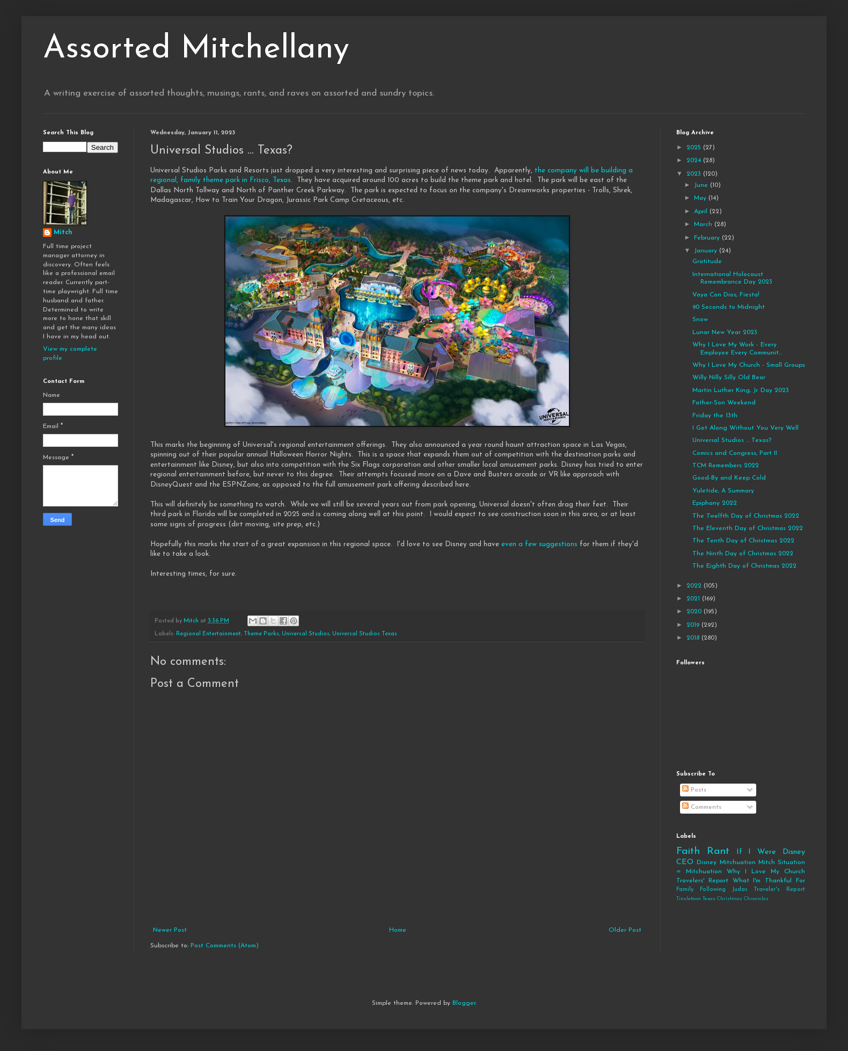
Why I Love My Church (766, 871)
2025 (694, 147)
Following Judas (724, 890)
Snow (700, 319)
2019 (693, 625)
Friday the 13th (714, 415)
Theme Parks (261, 634)
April (702, 211)
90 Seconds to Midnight (728, 307)
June (702, 185)
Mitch (63, 232)
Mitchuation (738, 862)
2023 (694, 174)
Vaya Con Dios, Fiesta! (725, 295)
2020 (695, 611)
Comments (701, 807)
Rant (718, 851)
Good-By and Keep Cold (729, 478)
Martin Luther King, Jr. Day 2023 (740, 390)
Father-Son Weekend (724, 403)
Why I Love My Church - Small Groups (748, 365)
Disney (707, 862)
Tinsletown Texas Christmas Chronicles (722, 898)
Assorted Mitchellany (196, 49)
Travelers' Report (702, 881)
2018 (693, 638)
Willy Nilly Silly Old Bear (728, 377)
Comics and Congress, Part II (734, 453)
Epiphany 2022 (714, 503)
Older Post (625, 930)
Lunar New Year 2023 (724, 332)
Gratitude (707, 261)
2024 (694, 160)
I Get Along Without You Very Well (745, 428)
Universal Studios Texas (364, 634)
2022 (695, 586)
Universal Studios (306, 634)
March (704, 224)
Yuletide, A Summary (723, 491)
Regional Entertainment (208, 634)
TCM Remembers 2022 (725, 465)
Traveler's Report (779, 890)
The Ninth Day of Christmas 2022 (742, 553)
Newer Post (170, 930)
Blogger (464, 1003)
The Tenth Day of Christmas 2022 (743, 541)
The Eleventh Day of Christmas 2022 (747, 528)
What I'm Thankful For (769, 881)
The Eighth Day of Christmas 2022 (744, 566)
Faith (688, 851)
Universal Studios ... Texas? (731, 440)
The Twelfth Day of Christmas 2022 (745, 516)
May (701, 198)
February (708, 238)
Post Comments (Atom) (225, 946)
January (706, 251)
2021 (694, 599)
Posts (694, 790)
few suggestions (551, 544)
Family (684, 890)
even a (512, 544)
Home (397, 930)
